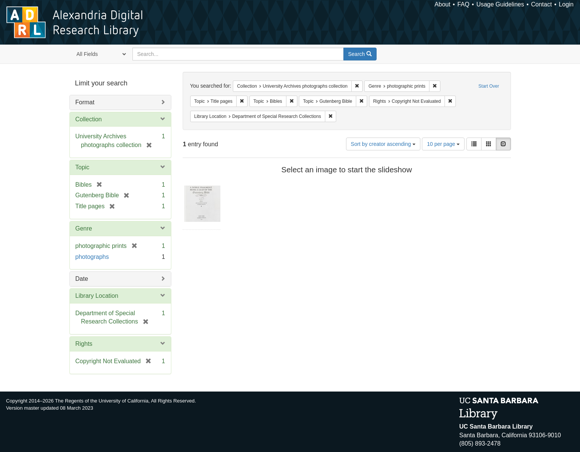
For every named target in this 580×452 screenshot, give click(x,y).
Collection (88, 119)
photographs (92, 257)
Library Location (96, 296)
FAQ (463, 4)
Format (85, 102)
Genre (83, 228)
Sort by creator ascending (383, 144)
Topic (82, 167)
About (443, 4)
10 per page (443, 144)
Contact (541, 4)
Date (81, 279)
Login (566, 4)
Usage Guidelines (500, 4)
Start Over (488, 86)
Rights (83, 344)
